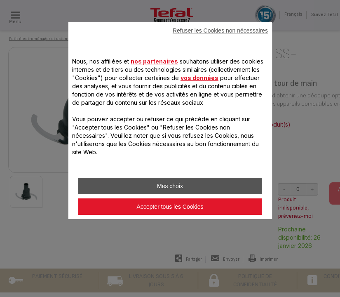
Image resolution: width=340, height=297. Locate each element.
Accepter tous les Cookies (170, 206)
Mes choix (170, 186)
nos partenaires (154, 61)
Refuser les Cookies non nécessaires (220, 30)
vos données (199, 77)
